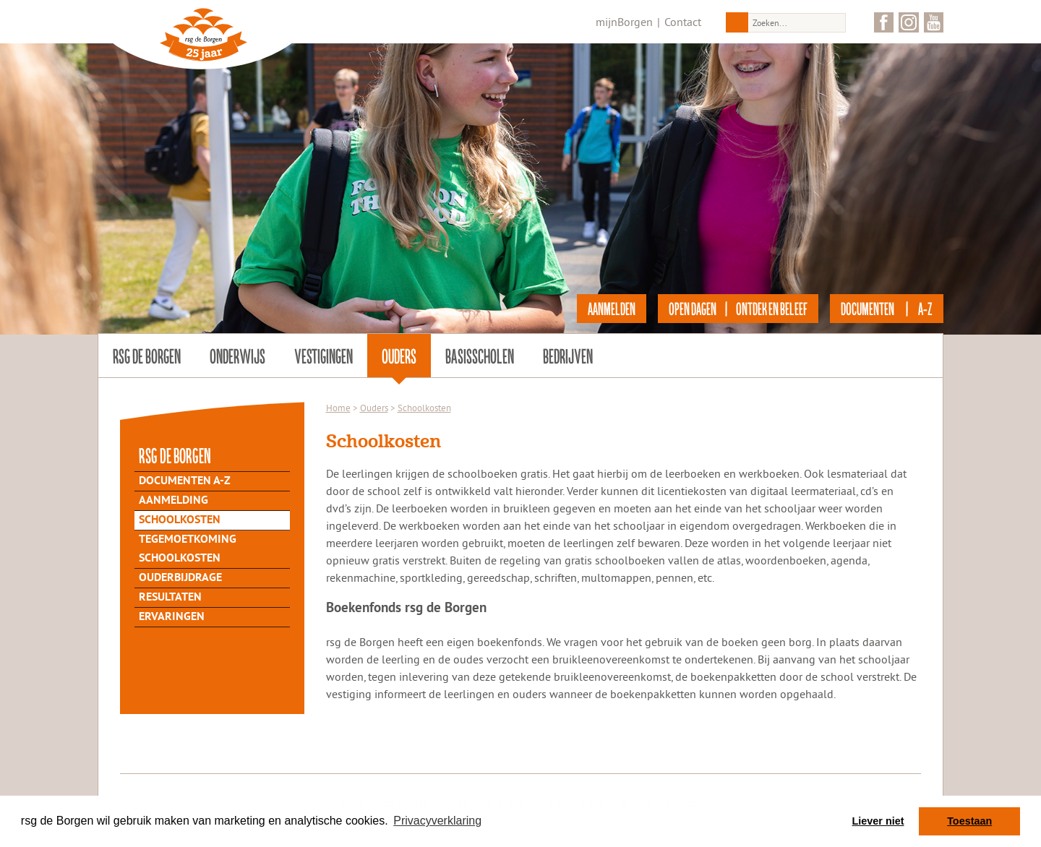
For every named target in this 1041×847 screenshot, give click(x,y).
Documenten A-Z (185, 481)
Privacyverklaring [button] (437, 820)
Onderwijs (237, 355)
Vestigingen (323, 355)
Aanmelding (173, 501)
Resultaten (170, 597)
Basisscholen (479, 355)
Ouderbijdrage (180, 578)
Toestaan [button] (969, 821)
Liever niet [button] (878, 821)
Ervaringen (172, 617)
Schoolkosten (179, 520)
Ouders (399, 355)
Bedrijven (568, 355)
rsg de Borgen (147, 355)
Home (338, 407)
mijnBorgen (624, 21)
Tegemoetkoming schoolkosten (187, 549)
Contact (682, 21)
